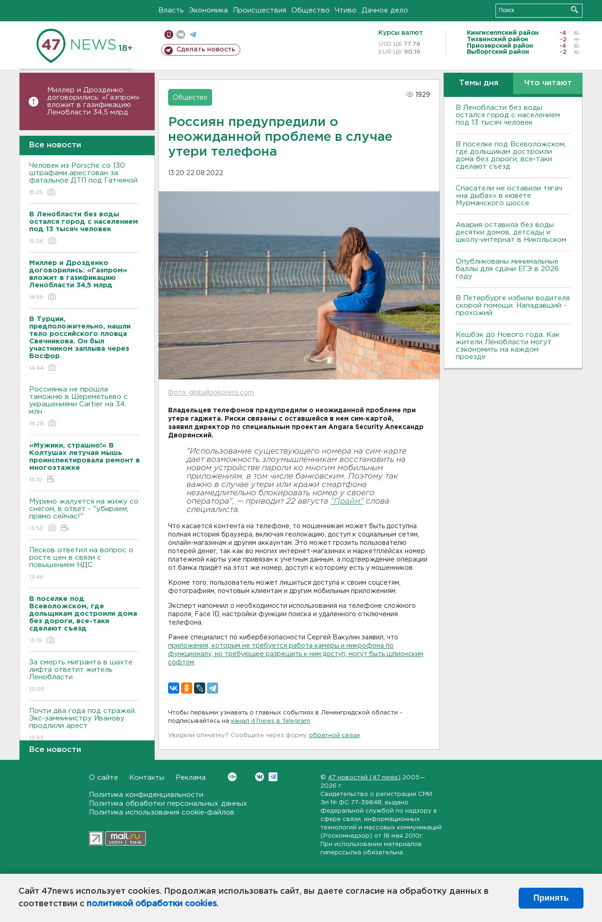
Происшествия (259, 10)
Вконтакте (232, 776)
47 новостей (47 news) (364, 777)
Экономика (208, 10)
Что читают (548, 83)
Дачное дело (385, 10)
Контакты (146, 778)
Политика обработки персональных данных (168, 804)
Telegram (273, 776)
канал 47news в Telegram (270, 721)
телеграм (192, 34)
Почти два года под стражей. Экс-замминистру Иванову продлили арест (84, 725)
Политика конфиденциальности (146, 795)
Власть (171, 10)
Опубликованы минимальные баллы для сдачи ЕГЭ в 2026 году (507, 269)
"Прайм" (347, 501)
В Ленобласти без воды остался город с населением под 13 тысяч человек (508, 115)
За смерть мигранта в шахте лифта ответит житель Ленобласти (84, 676)
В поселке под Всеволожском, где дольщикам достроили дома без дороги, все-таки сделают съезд (511, 155)
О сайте (103, 778)
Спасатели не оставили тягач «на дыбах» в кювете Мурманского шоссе (509, 195)
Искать (574, 9)
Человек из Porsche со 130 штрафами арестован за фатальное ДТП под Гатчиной (84, 179)
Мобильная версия (168, 34)
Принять (551, 898)
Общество (310, 10)
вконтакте (180, 34)
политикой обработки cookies (152, 904)
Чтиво (346, 10)
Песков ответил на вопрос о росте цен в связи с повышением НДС (84, 564)
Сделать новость (205, 49)
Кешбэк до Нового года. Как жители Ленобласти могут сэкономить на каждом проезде (507, 346)
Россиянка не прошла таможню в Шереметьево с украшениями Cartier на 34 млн (84, 407)
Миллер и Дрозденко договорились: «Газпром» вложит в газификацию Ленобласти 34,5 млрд (93, 101)
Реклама (191, 778)
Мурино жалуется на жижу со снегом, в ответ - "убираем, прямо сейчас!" (84, 515)
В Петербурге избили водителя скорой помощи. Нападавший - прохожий (513, 305)
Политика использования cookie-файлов (161, 812)
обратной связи (334, 735)
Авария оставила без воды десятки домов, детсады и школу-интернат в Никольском (511, 232)
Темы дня (478, 83)
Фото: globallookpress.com (211, 393)
